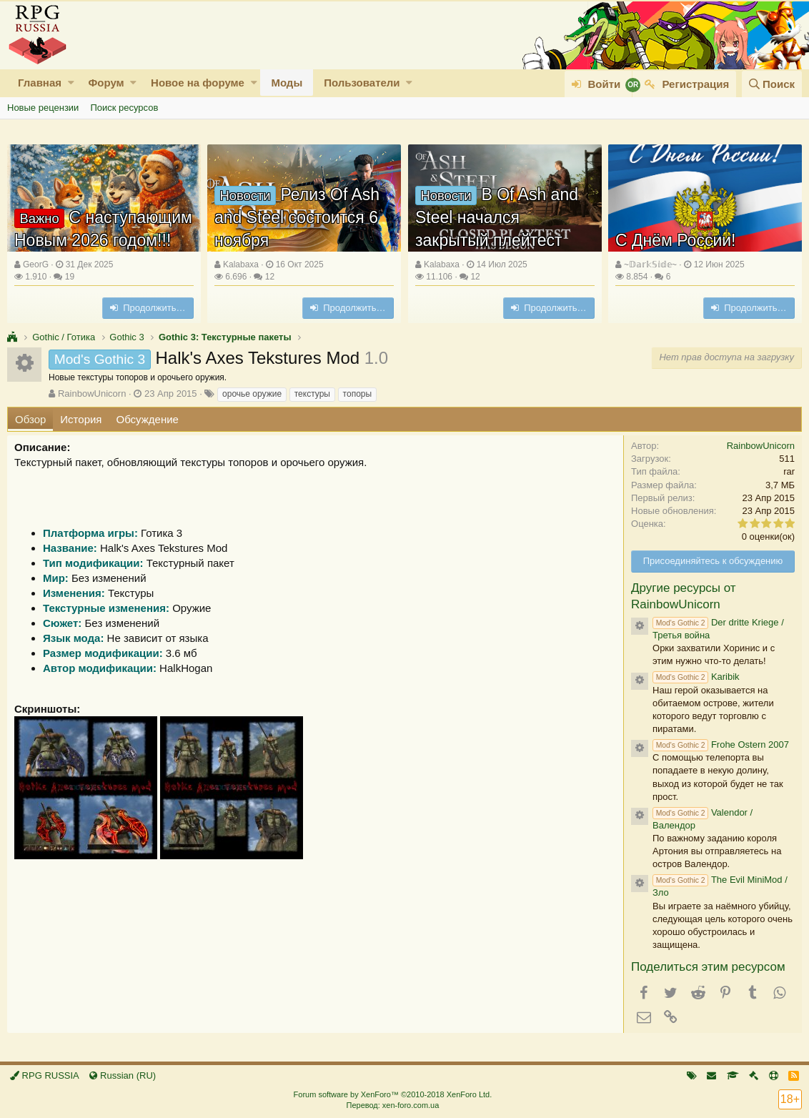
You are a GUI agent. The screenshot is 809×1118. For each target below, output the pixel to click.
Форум (106, 82)
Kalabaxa (241, 264)
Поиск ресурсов (124, 107)
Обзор (30, 419)
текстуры (312, 394)
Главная (39, 82)
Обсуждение (147, 419)
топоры (357, 394)
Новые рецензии (43, 107)
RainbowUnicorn (92, 393)
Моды (286, 82)
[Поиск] (772, 84)
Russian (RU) (122, 1075)
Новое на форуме (197, 82)
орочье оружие (252, 394)
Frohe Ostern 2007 (720, 744)
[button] (71, 82)
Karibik (696, 676)
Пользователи (361, 82)
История (80, 419)
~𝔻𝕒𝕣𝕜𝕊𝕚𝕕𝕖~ (650, 264)
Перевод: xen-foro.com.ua (392, 1105)
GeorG (36, 264)
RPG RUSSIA (44, 1075)
